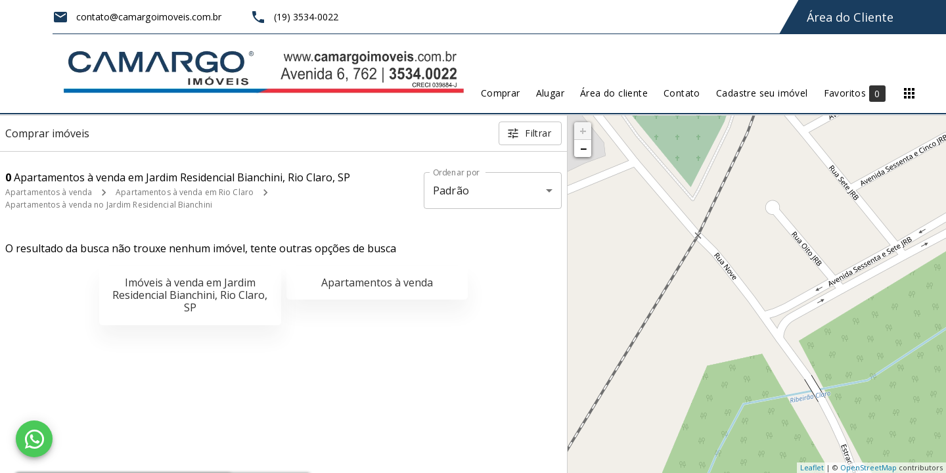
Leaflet (812, 467)
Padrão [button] (451, 190)
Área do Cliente (850, 17)
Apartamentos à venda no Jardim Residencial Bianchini (108, 204)
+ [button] (583, 131)
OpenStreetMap (868, 467)
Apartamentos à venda (48, 192)
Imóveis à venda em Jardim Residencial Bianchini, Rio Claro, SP (189, 295)
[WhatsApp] (34, 438)
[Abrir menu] (909, 93)
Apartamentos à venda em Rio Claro (185, 192)
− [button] (583, 148)
